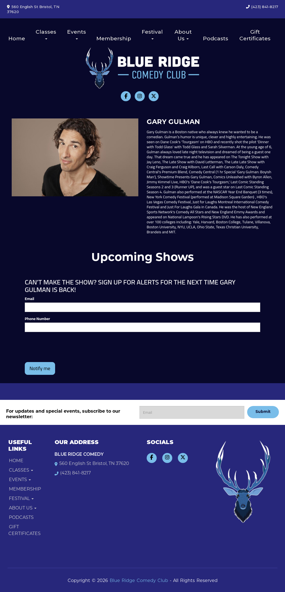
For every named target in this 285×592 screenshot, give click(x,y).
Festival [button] (152, 34)
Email (29, 298)
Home (16, 38)
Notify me (40, 368)
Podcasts (215, 38)
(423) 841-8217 (264, 6)
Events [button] (76, 34)
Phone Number (37, 318)
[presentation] (57, 344)
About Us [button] (183, 35)
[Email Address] (191, 412)
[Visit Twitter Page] (154, 96)
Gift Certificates (255, 35)
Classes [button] (46, 34)
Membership (113, 38)
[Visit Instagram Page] (140, 96)
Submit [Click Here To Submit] (263, 412)
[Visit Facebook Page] (126, 96)
